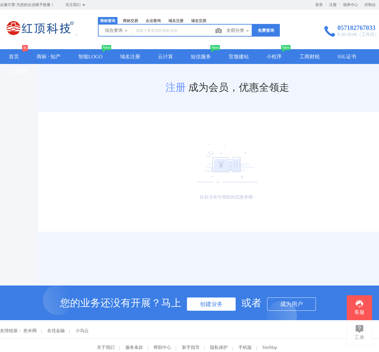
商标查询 (107, 21)
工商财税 (309, 56)
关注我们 (75, 5)
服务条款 (134, 347)
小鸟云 (82, 330)
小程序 (274, 56)
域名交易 (198, 21)
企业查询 (153, 21)
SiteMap (269, 347)
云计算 (165, 56)
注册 (333, 5)
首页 (14, 56)
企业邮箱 (19, 71)
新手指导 (191, 347)
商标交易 (130, 21)
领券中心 (350, 5)
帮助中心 (162, 347)
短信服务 (201, 56)
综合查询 (116, 31)
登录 (319, 5)
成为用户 (291, 304)
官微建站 (239, 56)
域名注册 (175, 21)
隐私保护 (219, 347)
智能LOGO (90, 56)
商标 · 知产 (49, 56)
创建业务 (211, 304)
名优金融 (56, 330)
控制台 (370, 5)
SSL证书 (346, 56)
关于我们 (106, 347)
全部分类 (238, 31)
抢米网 (30, 330)
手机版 (245, 347)
